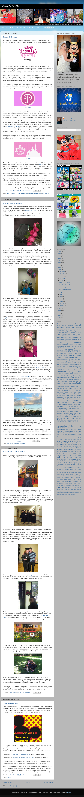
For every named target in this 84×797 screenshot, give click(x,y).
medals (73, 424)
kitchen (66, 416)
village (75, 483)
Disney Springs (60, 368)
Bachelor (58, 335)
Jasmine (58, 415)
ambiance (78, 329)
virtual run (65, 485)
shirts (58, 462)
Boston (75, 340)
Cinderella (59, 351)
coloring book (63, 353)
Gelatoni (66, 392)
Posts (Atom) (13, 786)
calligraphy (71, 344)
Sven (69, 471)
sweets (71, 471)
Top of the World (72, 475)
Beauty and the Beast (62, 337)
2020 (59, 265)
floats (80, 386)
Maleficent (79, 421)
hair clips (78, 397)
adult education (76, 327)
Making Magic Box (72, 421)
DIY (58, 376)
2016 (59, 310)
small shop (71, 464)
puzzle (58, 451)
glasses (63, 395)
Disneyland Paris (77, 373)
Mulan (67, 429)
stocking (79, 469)
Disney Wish (66, 369)
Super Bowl (64, 471)
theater (71, 472)
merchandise (62, 426)
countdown (59, 357)
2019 (59, 267)
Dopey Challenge (73, 376)
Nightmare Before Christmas (75, 432)
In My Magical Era (76, 409)
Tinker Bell (78, 474)
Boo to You (67, 340)
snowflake (65, 466)
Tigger (71, 474)
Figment (62, 386)
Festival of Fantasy (71, 385)
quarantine (63, 451)
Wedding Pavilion (76, 489)
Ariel (72, 332)
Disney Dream (63, 364)
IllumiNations (60, 410)
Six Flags (65, 462)
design (66, 361)
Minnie (78, 426)
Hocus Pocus (60, 406)
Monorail (68, 427)
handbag (59, 400)
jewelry (62, 415)
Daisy (63, 359)
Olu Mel (71, 434)
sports (70, 467)
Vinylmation (59, 485)
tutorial (69, 479)
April (61, 298)
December (62, 271)
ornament (70, 438)
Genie (71, 392)
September (63, 278)
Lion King (62, 418)
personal (70, 441)
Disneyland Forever (68, 373)
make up (66, 421)
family (78, 383)
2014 (59, 315)
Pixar (66, 444)
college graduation (33, 575)
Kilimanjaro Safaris (61, 416)
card (70, 346)
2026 (59, 251)
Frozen (66, 390)
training (72, 477)
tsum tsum (63, 479)
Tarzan (79, 471)
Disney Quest (65, 366)
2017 (59, 308)
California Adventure (62, 344)
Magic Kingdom (61, 420)
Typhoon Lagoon (76, 479)
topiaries (59, 477)
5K (10, 193)
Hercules (70, 404)
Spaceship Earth (64, 467)
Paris (63, 441)
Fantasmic (59, 385)
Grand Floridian (77, 395)
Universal (59, 481)
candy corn (66, 346)
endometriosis (64, 381)
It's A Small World (71, 413)
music (79, 429)
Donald (66, 376)
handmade (64, 400)
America (59, 331)
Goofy (71, 395)
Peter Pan (76, 441)
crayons (68, 357)
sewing (61, 460)
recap (79, 453)
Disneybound (77, 369)
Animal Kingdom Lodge (75, 331)
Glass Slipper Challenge (35, 193)
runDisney (10, 195)
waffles (69, 485)
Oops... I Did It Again (10, 37)
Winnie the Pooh (73, 491)
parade (59, 441)
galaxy (77, 390)
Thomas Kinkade (61, 474)
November (62, 273)
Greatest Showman (61, 397)
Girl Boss (12, 443)
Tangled (76, 471)
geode (75, 392)
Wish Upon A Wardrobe (61, 492)
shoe (61, 462)
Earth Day (61, 379)
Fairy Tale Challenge (23, 193)
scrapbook (75, 459)
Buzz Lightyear (67, 343)
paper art (79, 439)
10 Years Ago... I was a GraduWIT (14, 451)
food (72, 388)
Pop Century (75, 446)
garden (61, 392)
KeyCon (78, 415)
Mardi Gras (64, 424)
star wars (61, 469)
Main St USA (77, 420)
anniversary (68, 332)
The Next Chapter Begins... (12, 203)
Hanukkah (70, 400)
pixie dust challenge (72, 444)
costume (79, 355)
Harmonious (64, 402)
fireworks (67, 386)
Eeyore (71, 379)
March (61, 301)
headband (64, 404)
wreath (69, 494)
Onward (76, 436)
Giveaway (71, 393)
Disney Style (73, 368)
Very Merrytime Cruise (62, 483)
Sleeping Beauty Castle (62, 464)
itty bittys (79, 413)
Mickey (71, 426)
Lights (58, 418)
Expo (77, 381)
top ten (79, 475)
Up (63, 481)
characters (68, 348)
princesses (60, 449)
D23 (80, 357)
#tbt (58, 324)
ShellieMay (78, 460)
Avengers (79, 334)
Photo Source (28, 62)
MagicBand (69, 420)
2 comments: (26, 441)
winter (79, 491)
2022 (59, 260)
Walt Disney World (65, 487)
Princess (5, 195)
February (62, 303)
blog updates (68, 339)
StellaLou (67, 469)
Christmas (68, 350)
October (62, 276)
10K (8, 193)
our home (75, 438)
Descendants (60, 361)
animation (59, 332)
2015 (59, 313)
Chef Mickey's (78, 347)
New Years (65, 432)
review (69, 455)
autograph (70, 334)
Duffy (74, 377)
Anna (63, 332)
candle (79, 344)
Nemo (77, 431)
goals (67, 395)
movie (63, 429)
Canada (75, 344)
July (61, 292)
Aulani (62, 334)
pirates (73, 442)
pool (70, 446)
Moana (63, 427)
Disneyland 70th (60, 373)
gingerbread (59, 393)
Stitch (75, 469)
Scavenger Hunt (64, 459)
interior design (24, 695)
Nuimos (62, 434)
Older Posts (48, 782)
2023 (59, 258)
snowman (71, 466)
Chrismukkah (60, 350)
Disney (71, 361)
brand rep (79, 340)
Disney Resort (72, 366)
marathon (59, 424)
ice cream (78, 408)
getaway (79, 392)
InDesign (59, 411)
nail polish (67, 431)
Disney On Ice (59, 366)
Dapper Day (74, 359)
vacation (68, 481)
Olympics (75, 434)
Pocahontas (65, 446)
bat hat (72, 335)
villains (79, 483)
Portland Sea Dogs (68, 448)
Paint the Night (64, 439)
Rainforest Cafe (61, 453)
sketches (71, 462)
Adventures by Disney (62, 329)
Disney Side (78, 366)
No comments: (27, 190)
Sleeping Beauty (77, 462)
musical (59, 431)
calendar (9, 777)
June (61, 294)
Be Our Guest (78, 335)
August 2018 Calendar (10, 703)
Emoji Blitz (78, 379)
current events (74, 357)
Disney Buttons (60, 362)
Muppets (71, 429)
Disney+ (72, 369)
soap (75, 466)
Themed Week (77, 472)
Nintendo (58, 434)
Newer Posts (7, 782)
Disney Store (66, 368)
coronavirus (69, 355)
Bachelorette (63, 335)
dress (71, 377)
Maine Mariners (60, 421)
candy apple (60, 346)
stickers (71, 469)
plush (58, 446)
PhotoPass (67, 442)
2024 (59, 256)
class (73, 351)
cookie (79, 353)
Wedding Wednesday (62, 491)
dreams (68, 377)
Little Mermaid (70, 418)
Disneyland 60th (75, 372)
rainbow (79, 451)
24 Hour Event (70, 324)
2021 (59, 262)
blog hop (62, 339)
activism (68, 327)
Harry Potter (71, 402)
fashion (64, 385)
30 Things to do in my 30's (12, 126)
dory (80, 376)
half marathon (45, 193)
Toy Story (64, 477)
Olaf (68, 434)
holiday (67, 406)
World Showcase (63, 494)
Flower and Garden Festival (64, 388)
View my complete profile (69, 120)
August (62, 280)
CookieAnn (59, 355)
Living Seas (78, 418)
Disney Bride (77, 361)
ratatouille (74, 453)
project (71, 449)
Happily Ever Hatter (30, 210)
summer (59, 471)
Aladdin (74, 329)
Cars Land (74, 346)
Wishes (68, 492)
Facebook (61, 383)
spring (73, 467)
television (59, 472)
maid (73, 420)
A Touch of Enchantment (66, 325)
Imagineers (67, 410)
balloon (68, 335)
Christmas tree (77, 350)
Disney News (78, 364)
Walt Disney (78, 485)
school (70, 459)
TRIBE (58, 479)
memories (31, 695)
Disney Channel (68, 362)
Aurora (66, 334)
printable (66, 449)
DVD (77, 377)
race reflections (72, 451)
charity (73, 348)
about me (9, 695)
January (62, 305)
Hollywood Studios (76, 406)
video (70, 483)
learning (70, 416)
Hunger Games (72, 408)
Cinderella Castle (67, 351)
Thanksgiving (65, 472)
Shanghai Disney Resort (69, 460)
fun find (72, 390)
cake (72, 343)
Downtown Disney (61, 377)
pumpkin (76, 449)
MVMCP (63, 431)
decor (79, 359)
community (69, 353)
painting (70, 439)
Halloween (70, 399)
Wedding (67, 489)
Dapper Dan (67, 359)
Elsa (75, 379)
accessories (60, 327)
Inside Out (66, 411)
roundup (79, 455)
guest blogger (70, 397)
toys (68, 477)
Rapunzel (68, 453)
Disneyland (61, 372)
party (65, 441)
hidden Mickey (16, 695)
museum (75, 429)
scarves (58, 459)
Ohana (65, 434)
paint (58, 439)
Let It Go (78, 416)
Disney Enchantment (70, 364)
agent (69, 329)
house (65, 408)
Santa (79, 457)
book (72, 340)
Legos (74, 416)
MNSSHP (59, 427)
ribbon (74, 455)
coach (76, 351)
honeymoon (60, 408)
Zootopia (73, 494)
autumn (74, 334)
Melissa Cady (68, 118)
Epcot (70, 381)
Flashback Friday (74, 386)
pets (80, 441)
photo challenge (60, 442)
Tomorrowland (59, 475)
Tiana (67, 474)
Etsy (8, 443)
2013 (59, 317)
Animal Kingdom (66, 331)
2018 (59, 269)
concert (75, 353)
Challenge (14, 193)
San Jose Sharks (40, 367)
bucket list (60, 343)
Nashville (72, 431)
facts (65, 383)
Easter (67, 379)
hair (75, 397)
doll (62, 376)
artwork (58, 334)
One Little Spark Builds (69, 436)
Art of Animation (77, 332)
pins (71, 442)
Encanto (58, 381)
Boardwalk (62, 340)
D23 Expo (59, 359)
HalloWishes (78, 399)
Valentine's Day (77, 481)
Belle (70, 337)
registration (59, 455)
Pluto (61, 446)
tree (80, 477)
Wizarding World (73, 492)
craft (64, 357)
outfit (79, 438)
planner (79, 444)
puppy (79, 449)
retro (64, 455)
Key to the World (70, 415)
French (62, 390)
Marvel (68, 424)
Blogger (69, 792)
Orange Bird (64, 437)
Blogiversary (75, 339)
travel (77, 477)
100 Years (62, 324)
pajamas (74, 439)
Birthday (74, 337)
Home (28, 782)
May (61, 296)
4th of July (78, 324)
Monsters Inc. (74, 427)
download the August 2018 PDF (22, 754)
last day (41, 164)
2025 (59, 253)
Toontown (65, 475)
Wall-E (73, 485)
